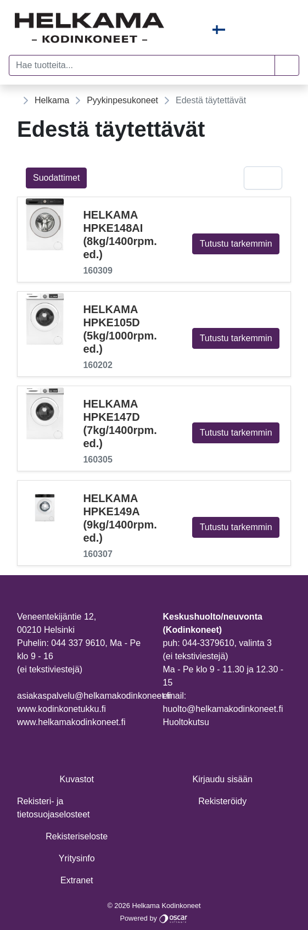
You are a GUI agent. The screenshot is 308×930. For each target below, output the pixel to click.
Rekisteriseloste (77, 836)
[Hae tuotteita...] (142, 65)
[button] (287, 65)
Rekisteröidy (222, 801)
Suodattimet (56, 177)
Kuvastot (77, 779)
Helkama (52, 100)
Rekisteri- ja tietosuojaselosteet (53, 808)
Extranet (76, 880)
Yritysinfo (77, 858)
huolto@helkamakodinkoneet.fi (223, 709)
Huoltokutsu (186, 722)
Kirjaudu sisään (223, 779)
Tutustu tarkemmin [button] (236, 243)
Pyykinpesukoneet (122, 100)
